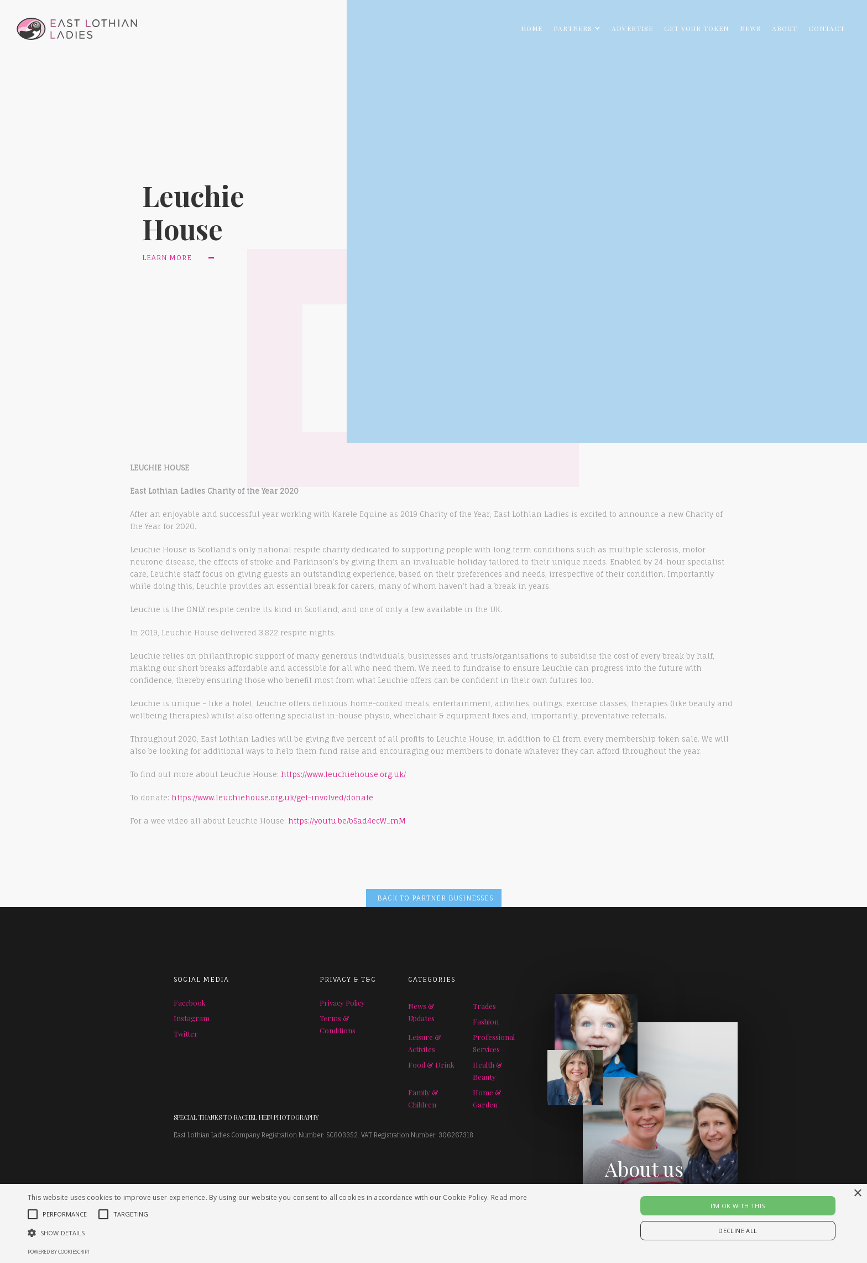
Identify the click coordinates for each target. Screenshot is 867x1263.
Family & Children (423, 1098)
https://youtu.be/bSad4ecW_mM (347, 820)
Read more (509, 1197)
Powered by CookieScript (59, 1251)
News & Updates (421, 1012)
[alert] (433, 1223)
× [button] (857, 1193)
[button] (577, 28)
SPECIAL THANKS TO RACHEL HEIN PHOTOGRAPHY (246, 1117)
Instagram (192, 1018)
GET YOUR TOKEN (696, 28)
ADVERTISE (632, 28)
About (784, 28)
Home (531, 28)
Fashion (486, 1021)
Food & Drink (431, 1064)
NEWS (750, 28)
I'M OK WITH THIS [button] (738, 1206)
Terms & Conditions (338, 1024)
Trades (484, 1006)
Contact (826, 28)
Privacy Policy (342, 1002)
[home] (68, 25)
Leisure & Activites (424, 1043)
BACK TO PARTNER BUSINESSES (435, 898)
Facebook (190, 1002)
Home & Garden (487, 1098)
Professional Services (494, 1043)
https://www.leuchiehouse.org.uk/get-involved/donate (272, 797)
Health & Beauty (488, 1070)
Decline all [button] (737, 1230)
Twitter (186, 1033)
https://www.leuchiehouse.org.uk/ (343, 774)
